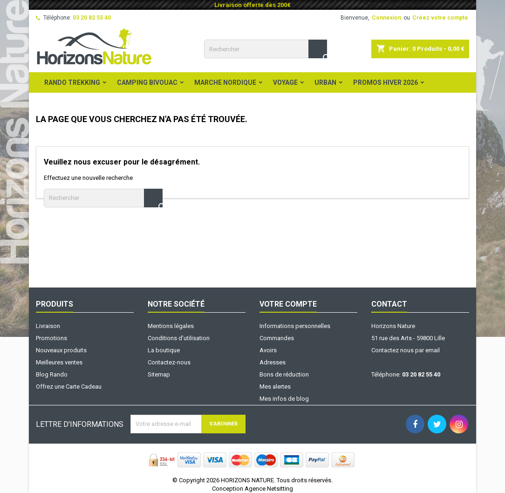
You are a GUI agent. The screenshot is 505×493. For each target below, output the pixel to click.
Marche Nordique (225, 82)
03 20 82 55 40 (92, 17)
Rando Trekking (72, 82)
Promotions (51, 338)
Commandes (276, 338)
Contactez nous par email (405, 350)
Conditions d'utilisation (179, 338)
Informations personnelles (294, 325)
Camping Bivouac (147, 82)
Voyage (285, 82)
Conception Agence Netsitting (252, 488)
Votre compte (288, 304)
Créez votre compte (440, 17)
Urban (325, 82)
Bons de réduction (284, 374)
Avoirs (268, 350)
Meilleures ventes (59, 362)
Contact (389, 304)
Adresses (272, 362)
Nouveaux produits (61, 350)
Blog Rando (52, 374)
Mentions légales (171, 325)
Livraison (48, 325)
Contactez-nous (169, 362)
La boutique (164, 350)
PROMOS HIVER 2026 (385, 82)
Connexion (386, 17)
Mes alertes (275, 386)
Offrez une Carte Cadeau (69, 386)
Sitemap (159, 374)
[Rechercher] (265, 49)
